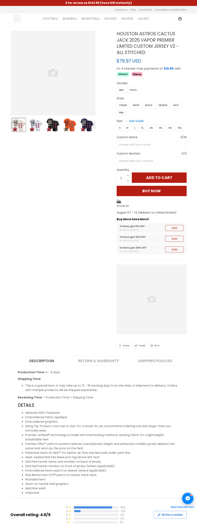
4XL (170, 127)
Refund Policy (65, 505)
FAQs (133, 9)
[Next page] (94, 125)
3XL (160, 127)
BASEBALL (70, 19)
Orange (162, 105)
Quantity (123, 170)
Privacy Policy (66, 493)
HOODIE (127, 19)
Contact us (121, 9)
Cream (123, 105)
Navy (176, 105)
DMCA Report (134, 519)
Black (148, 105)
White (136, 105)
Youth (133, 90)
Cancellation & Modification (171, 9)
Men (121, 90)
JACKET (144, 19)
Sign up (177, 496)
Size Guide (136, 121)
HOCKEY (110, 19)
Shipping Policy (67, 499)
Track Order (145, 9)
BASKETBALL (91, 19)
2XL (151, 127)
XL (142, 127)
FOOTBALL (50, 19)
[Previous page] (12, 125)
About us (62, 480)
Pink (121, 112)
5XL (180, 127)
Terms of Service (68, 486)
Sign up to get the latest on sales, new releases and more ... (166, 484)
